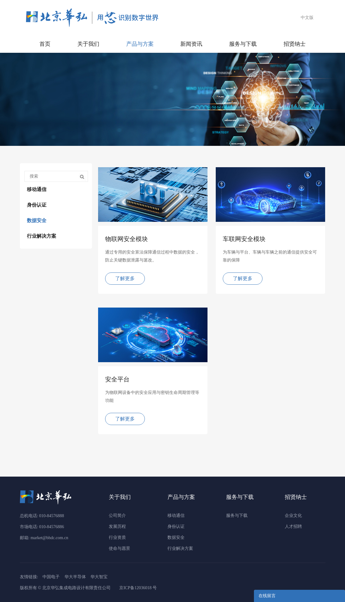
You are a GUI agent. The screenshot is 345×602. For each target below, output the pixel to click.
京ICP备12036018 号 (138, 588)
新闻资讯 (191, 44)
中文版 (307, 17)
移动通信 (36, 189)
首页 (44, 44)
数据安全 (36, 220)
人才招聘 (293, 526)
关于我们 (88, 44)
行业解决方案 (41, 236)
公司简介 (117, 515)
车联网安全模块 (244, 239)
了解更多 (125, 278)
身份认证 (36, 204)
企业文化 (293, 515)
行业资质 (117, 537)
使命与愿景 (119, 548)
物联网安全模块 (126, 239)
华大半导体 (75, 577)
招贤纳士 (295, 44)
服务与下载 (243, 44)
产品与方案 (140, 44)
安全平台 (117, 379)
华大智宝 (99, 577)
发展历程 (117, 526)
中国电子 (51, 577)
